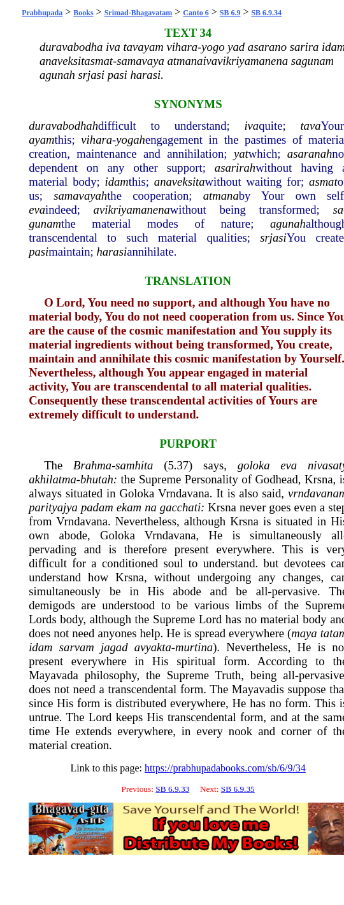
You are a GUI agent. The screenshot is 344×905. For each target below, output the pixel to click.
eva (37, 209)
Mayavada (53, 675)
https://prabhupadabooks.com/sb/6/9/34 (225, 768)
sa (338, 209)
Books (83, 12)
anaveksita (179, 181)
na (151, 507)
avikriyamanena (132, 209)
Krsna (319, 479)
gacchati (180, 507)
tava (310, 125)
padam (97, 507)
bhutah (96, 479)
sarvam (76, 647)
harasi (111, 251)
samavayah (80, 195)
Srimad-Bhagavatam (138, 12)
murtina (194, 647)
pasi (38, 251)
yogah (130, 139)
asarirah (235, 167)
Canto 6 (195, 12)
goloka (254, 465)
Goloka (136, 493)
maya (304, 633)
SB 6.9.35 (238, 789)
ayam (41, 139)
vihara (96, 139)
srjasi (273, 237)
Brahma (92, 465)
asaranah (310, 153)
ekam (129, 507)
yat (241, 153)
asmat (323, 181)
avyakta (152, 647)
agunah (288, 223)
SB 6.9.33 (172, 789)
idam (117, 181)
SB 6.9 (230, 12)
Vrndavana (184, 493)
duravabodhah (63, 125)
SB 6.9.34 (266, 12)
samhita (134, 465)
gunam (45, 223)
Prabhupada (42, 12)
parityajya (53, 507)
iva (251, 125)
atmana (221, 195)
